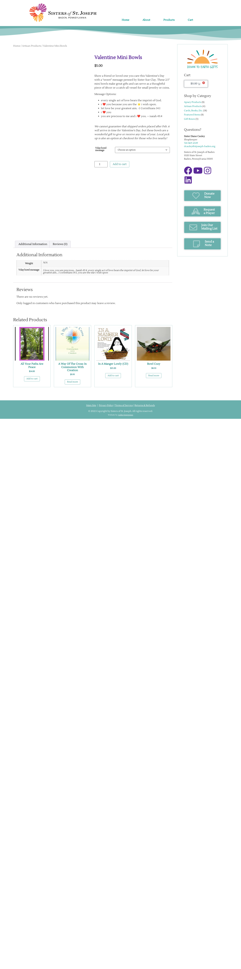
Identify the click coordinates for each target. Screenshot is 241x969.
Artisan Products (31, 45)
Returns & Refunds (145, 405)
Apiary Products (192, 102)
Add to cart (120, 164)
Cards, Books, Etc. (193, 110)
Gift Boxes (189, 119)
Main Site (91, 405)
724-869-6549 (191, 143)
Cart (190, 20)
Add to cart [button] (32, 378)
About (146, 20)
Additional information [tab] (32, 244)
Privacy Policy (106, 405)
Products (169, 20)
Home (125, 20)
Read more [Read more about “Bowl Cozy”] (153, 375)
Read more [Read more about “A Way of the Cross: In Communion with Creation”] (72, 382)
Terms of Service (124, 405)
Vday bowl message (100, 149)
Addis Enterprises (125, 415)
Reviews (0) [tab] (60, 244)
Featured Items (192, 114)
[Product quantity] (101, 164)
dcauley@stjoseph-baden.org (199, 146)
